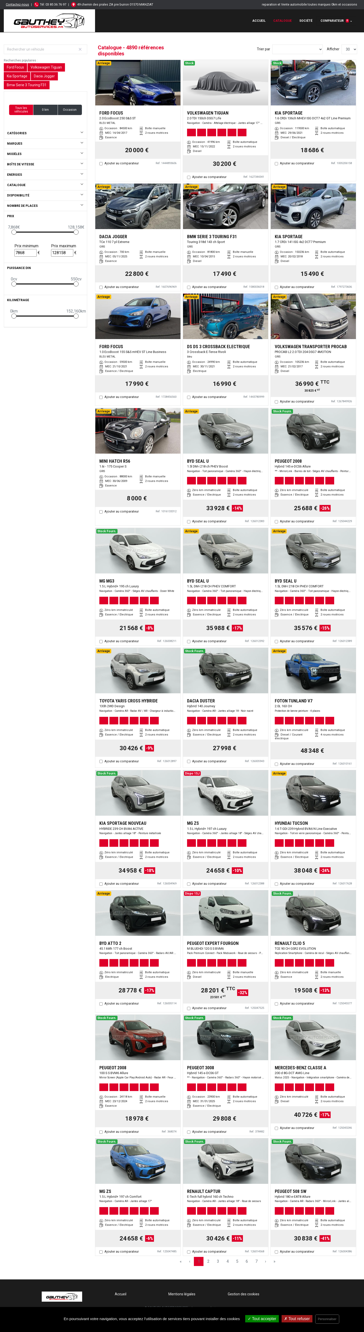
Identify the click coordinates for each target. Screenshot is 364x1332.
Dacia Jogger (44, 76)
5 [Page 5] (237, 1261)
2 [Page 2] (208, 1261)
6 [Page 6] (247, 1261)
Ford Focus (15, 67)
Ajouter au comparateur (121, 163)
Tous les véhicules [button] (21, 109)
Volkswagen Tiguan (46, 67)
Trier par (263, 49)
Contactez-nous (17, 4)
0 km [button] (45, 110)
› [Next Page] (265, 1261)
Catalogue (282, 21)
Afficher (333, 49)
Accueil (259, 21)
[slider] (13, 232)
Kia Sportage (17, 76)
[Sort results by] (297, 49)
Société (305, 21)
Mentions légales (181, 1294)
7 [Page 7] (256, 1261)
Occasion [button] (70, 110)
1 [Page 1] (199, 1261)
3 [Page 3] (218, 1261)
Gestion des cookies (243, 1294)
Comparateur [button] (335, 21)
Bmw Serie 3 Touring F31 (27, 85)
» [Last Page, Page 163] (275, 1261)
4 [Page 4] (227, 1261)
